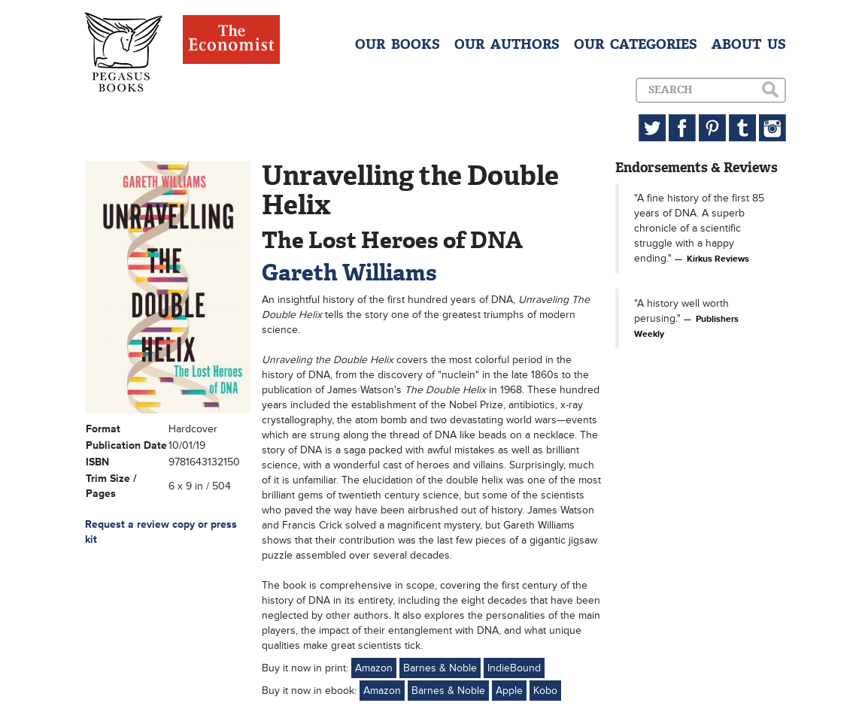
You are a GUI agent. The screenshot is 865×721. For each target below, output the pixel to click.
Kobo (545, 690)
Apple (509, 690)
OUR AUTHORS (507, 44)
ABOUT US (749, 44)
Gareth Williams (349, 272)
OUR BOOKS (397, 44)
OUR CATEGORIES (635, 44)
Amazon (374, 668)
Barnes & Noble (440, 668)
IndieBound (514, 668)
